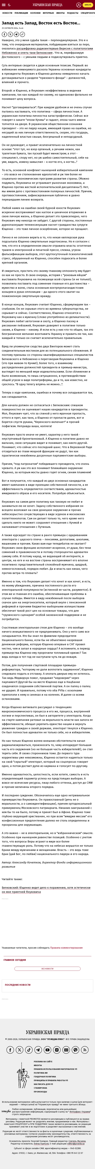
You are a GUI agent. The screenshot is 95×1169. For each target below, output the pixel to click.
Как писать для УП (43, 1084)
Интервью (48, 13)
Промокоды (40, 1092)
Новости (7, 13)
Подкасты (72, 13)
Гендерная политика (45, 1077)
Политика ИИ (41, 1073)
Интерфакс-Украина (80, 1112)
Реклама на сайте (43, 1061)
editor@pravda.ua (75, 1143)
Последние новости (18, 984)
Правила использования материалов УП (55, 1069)
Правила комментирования (66, 947)
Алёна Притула (41, 1143)
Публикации (21, 13)
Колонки (35, 13)
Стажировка (40, 1088)
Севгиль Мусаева (77, 1141)
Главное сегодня (15, 960)
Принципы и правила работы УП (51, 1080)
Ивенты (60, 13)
